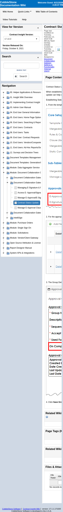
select (36, 39)
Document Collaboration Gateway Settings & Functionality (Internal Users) (49, 65)
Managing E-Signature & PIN (31, 188)
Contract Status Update (28, 203)
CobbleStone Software (11, 509)
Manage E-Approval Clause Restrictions (35, 208)
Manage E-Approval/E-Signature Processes (37, 198)
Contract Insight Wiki (31, 509)
